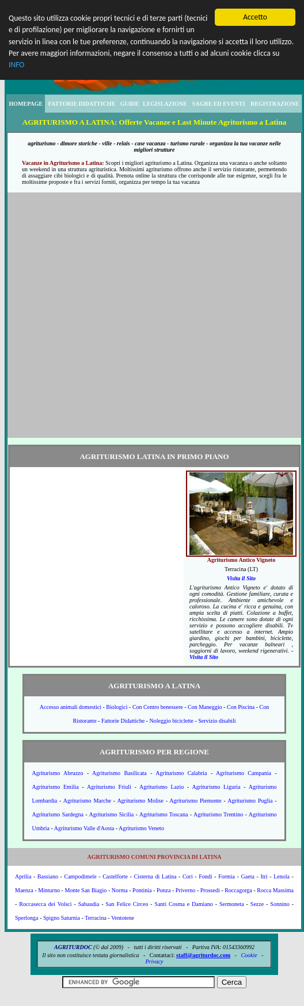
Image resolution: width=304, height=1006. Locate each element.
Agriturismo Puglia (249, 800)
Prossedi (210, 890)
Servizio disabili (216, 721)
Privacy (154, 961)
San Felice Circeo (127, 904)
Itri (263, 876)
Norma (120, 890)
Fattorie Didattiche (123, 721)
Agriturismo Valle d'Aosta (84, 828)
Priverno (185, 890)
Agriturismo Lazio (161, 787)
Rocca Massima (275, 890)
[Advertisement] (117, 315)
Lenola (281, 876)
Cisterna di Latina (155, 876)
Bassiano (47, 876)
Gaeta (247, 876)
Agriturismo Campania (243, 773)
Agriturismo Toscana (163, 814)
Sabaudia (89, 904)
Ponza (163, 890)
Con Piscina (240, 707)
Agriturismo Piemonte (195, 800)
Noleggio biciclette (171, 721)
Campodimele (80, 876)
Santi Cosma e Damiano (184, 904)
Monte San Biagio (85, 890)
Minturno (49, 890)
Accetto (255, 17)
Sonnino (279, 904)
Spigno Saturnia (61, 918)
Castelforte (115, 876)
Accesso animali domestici (70, 707)
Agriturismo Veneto (141, 828)
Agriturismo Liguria (216, 787)
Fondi (205, 876)
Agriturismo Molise (140, 800)
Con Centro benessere (157, 707)
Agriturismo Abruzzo (57, 773)
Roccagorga (238, 890)
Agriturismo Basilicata (119, 773)
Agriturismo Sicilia (111, 814)
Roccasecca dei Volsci (45, 904)
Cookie (249, 955)
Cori (188, 876)
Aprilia (23, 876)
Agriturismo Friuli (109, 787)
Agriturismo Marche (87, 800)
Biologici (116, 707)
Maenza (24, 890)
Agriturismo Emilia (55, 787)
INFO (16, 65)
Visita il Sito (241, 578)
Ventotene (122, 918)
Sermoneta (231, 904)
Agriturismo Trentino (218, 814)
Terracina (96, 918)
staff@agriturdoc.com (203, 955)
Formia (226, 876)
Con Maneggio (205, 707)
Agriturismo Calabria (181, 773)
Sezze (257, 904)
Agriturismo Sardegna (57, 814)
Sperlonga (27, 918)
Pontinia (141, 890)
